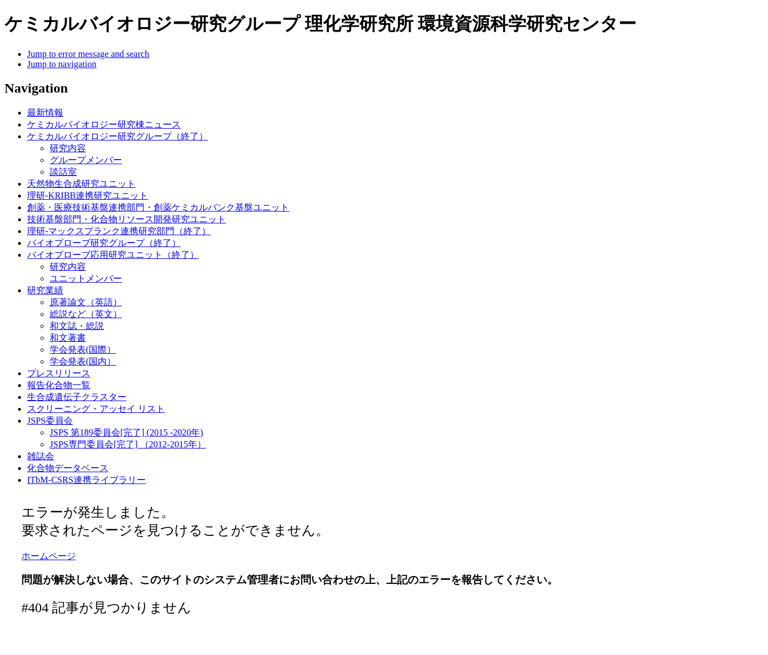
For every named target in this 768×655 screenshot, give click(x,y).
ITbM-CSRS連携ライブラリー (86, 480)
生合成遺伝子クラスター (76, 397)
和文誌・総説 (77, 326)
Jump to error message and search (88, 54)
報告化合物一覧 (58, 385)
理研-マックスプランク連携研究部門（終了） (119, 231)
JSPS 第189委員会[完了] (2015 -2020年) (126, 432)
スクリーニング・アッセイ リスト (96, 409)
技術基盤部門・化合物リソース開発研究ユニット (126, 219)
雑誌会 (40, 456)
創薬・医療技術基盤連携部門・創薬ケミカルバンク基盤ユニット (158, 207)
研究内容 (68, 148)
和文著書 (68, 337)
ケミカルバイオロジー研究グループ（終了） (117, 136)
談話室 (63, 172)
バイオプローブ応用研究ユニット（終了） (113, 255)
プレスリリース (58, 373)
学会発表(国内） (83, 361)
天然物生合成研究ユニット (81, 183)
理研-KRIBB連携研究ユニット (87, 195)
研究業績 (45, 290)
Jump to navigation (62, 64)
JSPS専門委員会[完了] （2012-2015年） (128, 444)
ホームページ (48, 556)
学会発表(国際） (83, 349)
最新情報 (45, 112)
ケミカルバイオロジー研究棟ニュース (104, 124)
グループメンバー (86, 160)
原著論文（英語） (86, 302)
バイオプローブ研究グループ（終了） (104, 243)
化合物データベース (67, 468)
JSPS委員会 (50, 420)
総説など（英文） (86, 314)
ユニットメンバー (86, 278)
